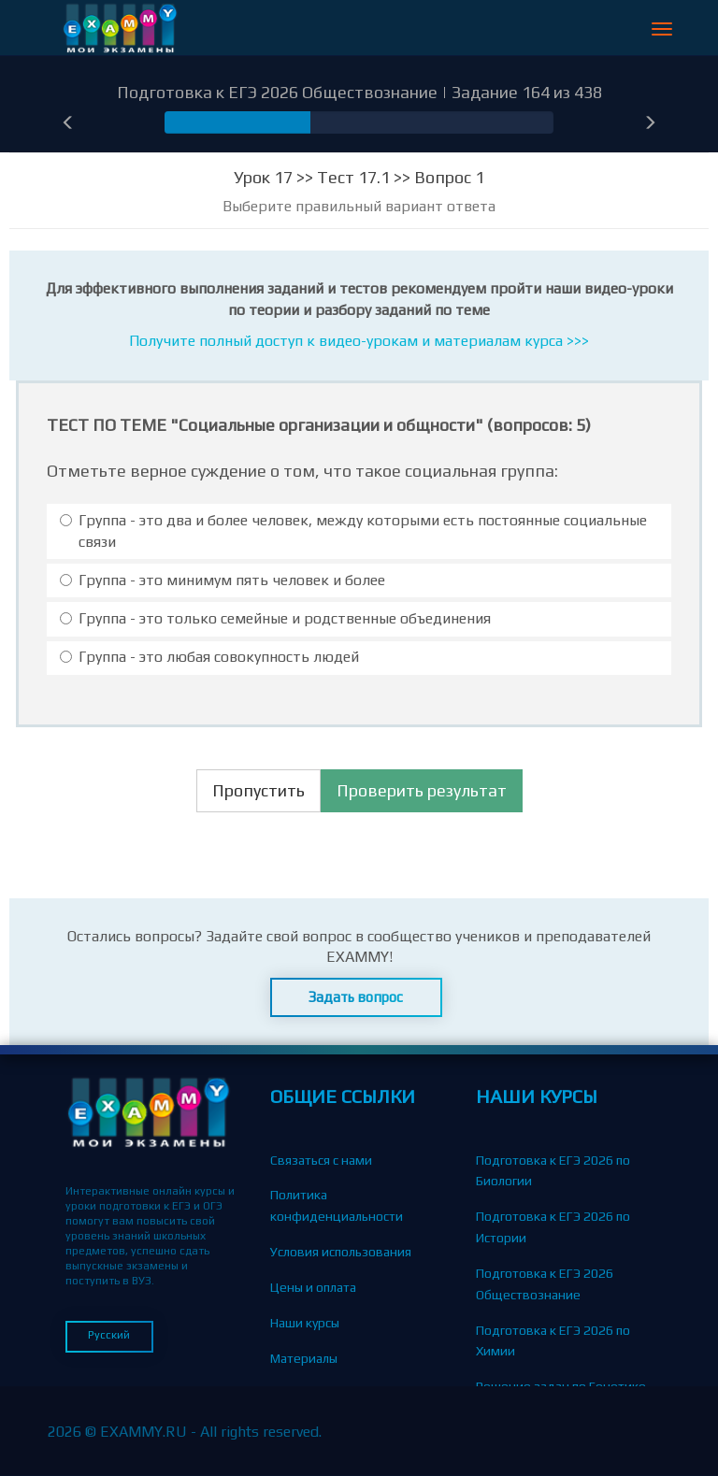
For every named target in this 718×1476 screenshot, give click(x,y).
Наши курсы (304, 1322)
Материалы (303, 1358)
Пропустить (258, 790)
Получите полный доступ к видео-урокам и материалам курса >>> (359, 341)
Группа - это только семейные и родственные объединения (275, 618)
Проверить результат (422, 790)
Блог (283, 1392)
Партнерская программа (342, 1463)
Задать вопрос (356, 997)
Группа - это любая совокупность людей (209, 657)
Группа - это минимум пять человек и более (222, 580)
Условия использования (340, 1251)
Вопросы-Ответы (320, 1428)
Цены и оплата (313, 1287)
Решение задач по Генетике (561, 1386)
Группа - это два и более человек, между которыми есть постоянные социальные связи (353, 531)
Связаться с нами (321, 1160)
